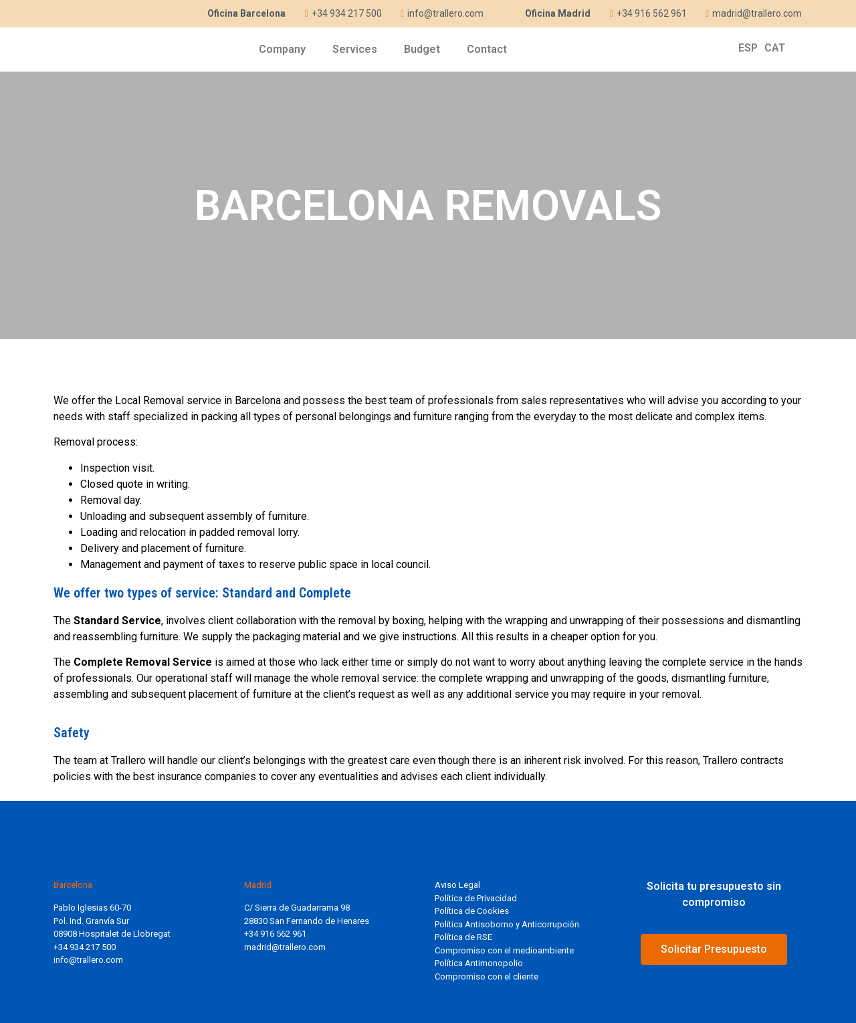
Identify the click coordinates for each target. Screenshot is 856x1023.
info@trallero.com (88, 960)
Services (354, 49)
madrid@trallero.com (285, 947)
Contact (487, 49)
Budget (422, 49)
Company (282, 49)
